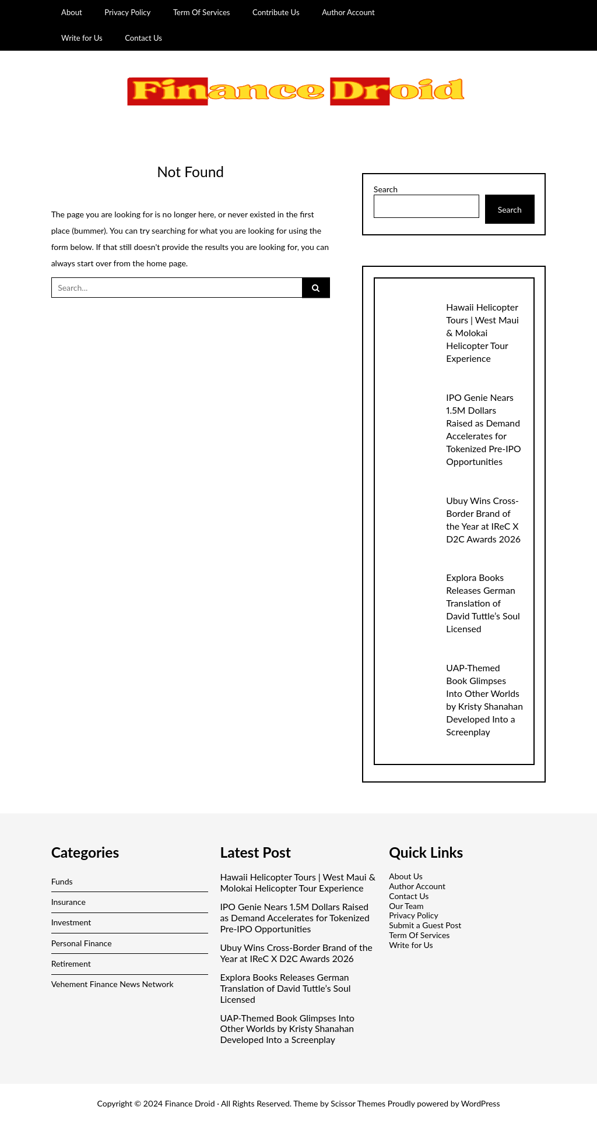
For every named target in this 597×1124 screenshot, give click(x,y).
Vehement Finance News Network (112, 984)
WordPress (480, 1103)
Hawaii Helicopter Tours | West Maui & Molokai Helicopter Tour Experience (482, 332)
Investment (71, 922)
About (71, 12)
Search (386, 189)
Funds (62, 881)
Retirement (71, 963)
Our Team (406, 906)
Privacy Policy (127, 12)
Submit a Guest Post (425, 925)
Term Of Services (201, 12)
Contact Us (143, 38)
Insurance (68, 902)
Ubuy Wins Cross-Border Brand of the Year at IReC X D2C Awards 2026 (296, 953)
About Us (406, 876)
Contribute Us (276, 12)
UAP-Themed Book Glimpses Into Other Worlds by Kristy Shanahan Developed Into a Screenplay (287, 1029)
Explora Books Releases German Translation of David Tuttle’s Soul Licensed (482, 603)
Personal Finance (81, 943)
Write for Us (82, 38)
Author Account (348, 12)
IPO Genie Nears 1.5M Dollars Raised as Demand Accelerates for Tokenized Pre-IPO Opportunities (294, 917)
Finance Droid (190, 1103)
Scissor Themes (358, 1103)
